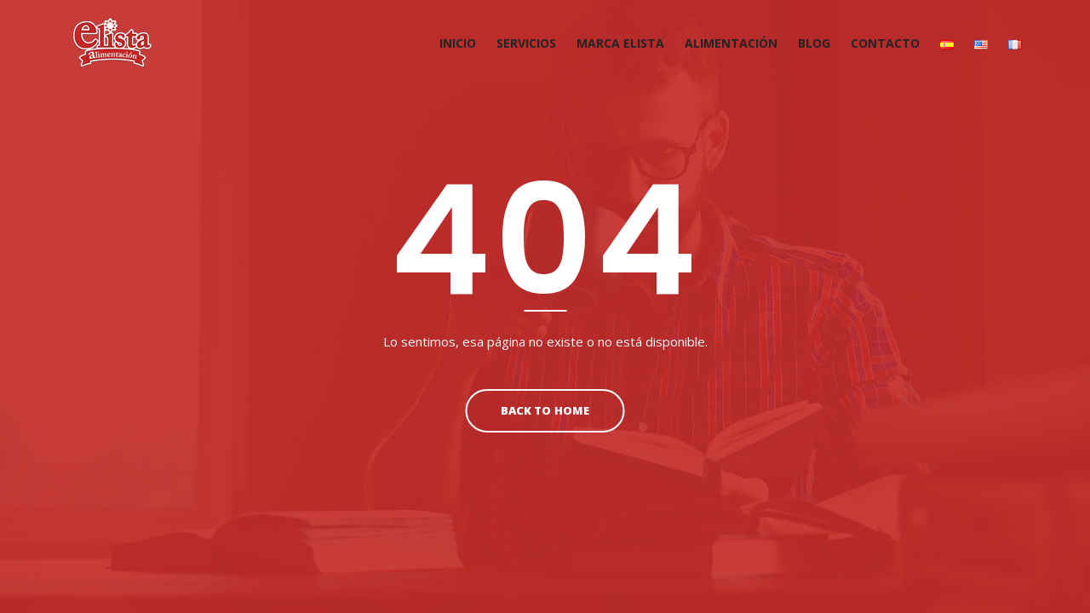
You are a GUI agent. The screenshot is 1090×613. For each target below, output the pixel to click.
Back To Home (544, 410)
